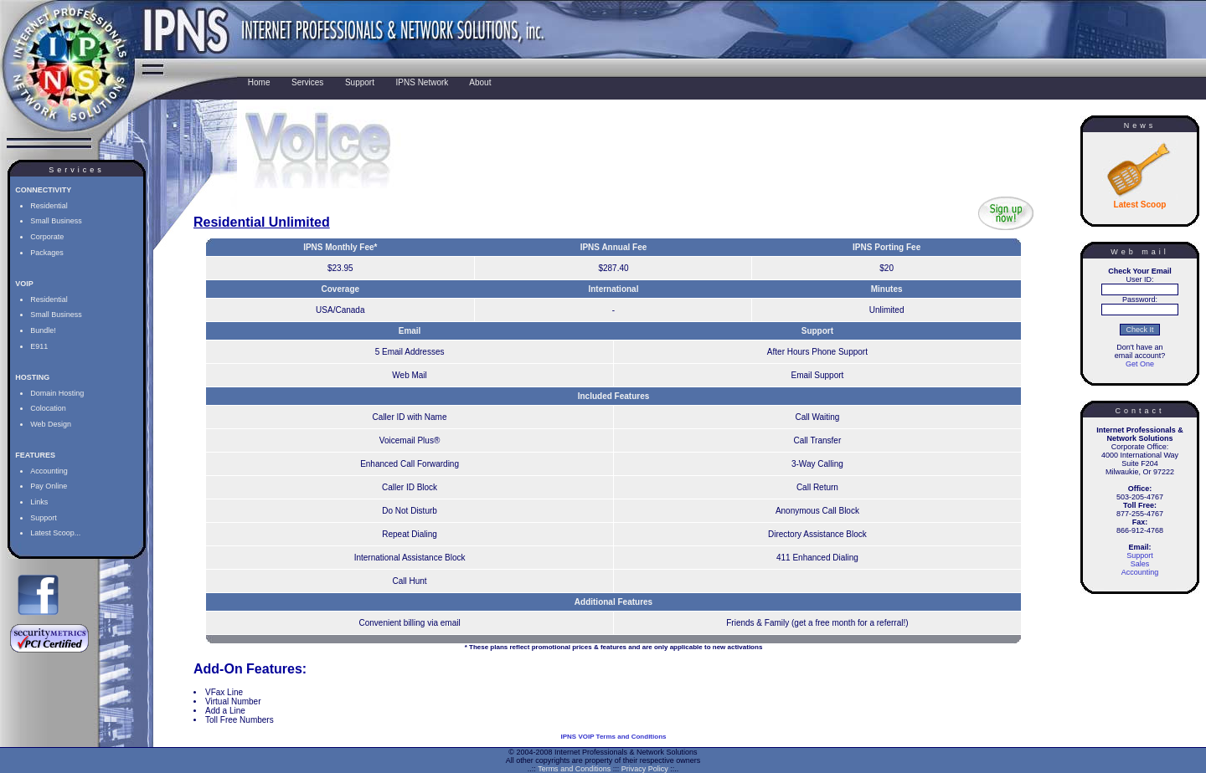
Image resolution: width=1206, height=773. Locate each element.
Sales (1140, 564)
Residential (49, 206)
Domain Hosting (57, 393)
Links (39, 502)
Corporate (47, 237)
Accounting (49, 471)
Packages (47, 252)
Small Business (56, 221)
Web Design (50, 424)
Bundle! (43, 330)
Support (43, 518)
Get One (1140, 364)
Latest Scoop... (55, 533)
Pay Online (48, 486)
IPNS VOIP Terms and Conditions (614, 736)
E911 (39, 346)
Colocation (48, 408)
